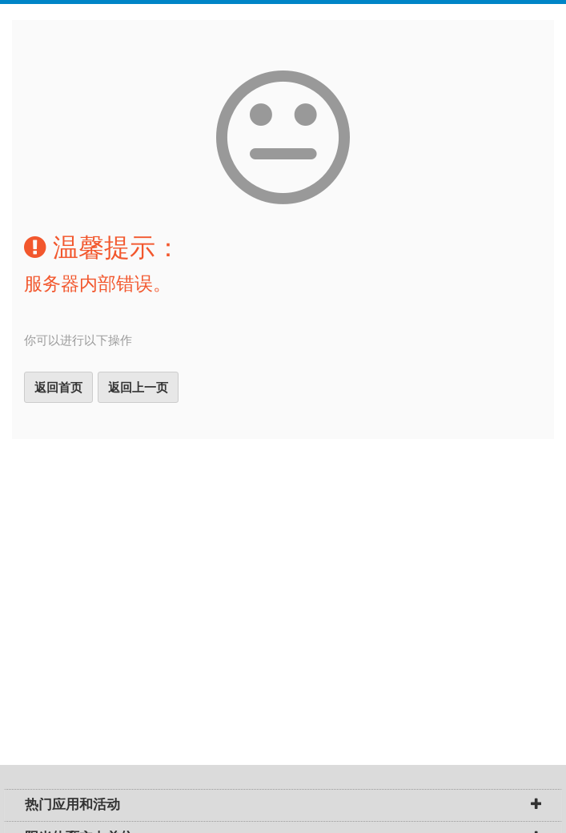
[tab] (283, 805)
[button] (536, 805)
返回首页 (58, 387)
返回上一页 (138, 387)
